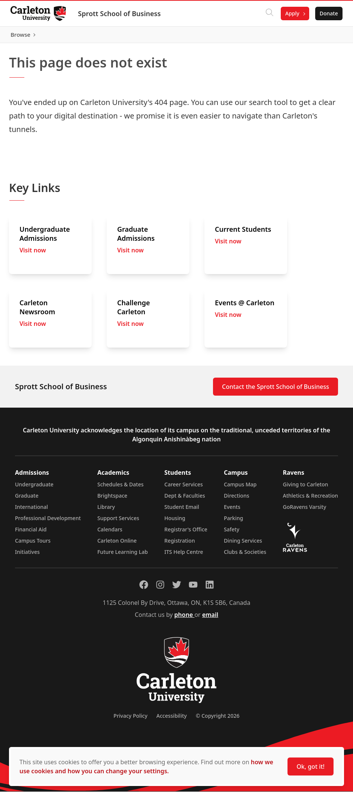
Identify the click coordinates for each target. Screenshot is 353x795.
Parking (233, 521)
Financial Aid (30, 532)
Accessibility (171, 719)
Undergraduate (34, 487)
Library (106, 510)
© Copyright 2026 (218, 719)
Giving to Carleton (305, 487)
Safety (232, 532)
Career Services (183, 487)
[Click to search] (268, 13)
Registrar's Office (185, 532)
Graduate (27, 498)
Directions (236, 498)
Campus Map (240, 487)
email (210, 618)
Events (232, 510)
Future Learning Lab (122, 555)
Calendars (109, 532)
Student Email (181, 510)
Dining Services (243, 544)
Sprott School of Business (120, 13)
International (31, 510)
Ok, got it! (310, 766)
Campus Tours (33, 544)
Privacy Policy (130, 719)
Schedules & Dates (120, 487)
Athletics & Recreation (310, 498)
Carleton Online (117, 544)
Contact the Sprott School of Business (275, 390)
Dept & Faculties (184, 498)
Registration (179, 544)
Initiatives (27, 555)
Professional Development (48, 521)
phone (184, 618)
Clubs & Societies (245, 555)
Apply (291, 13)
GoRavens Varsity (304, 510)
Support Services (118, 521)
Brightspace (112, 498)
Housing (174, 521)
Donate (327, 13)
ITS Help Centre (183, 555)
